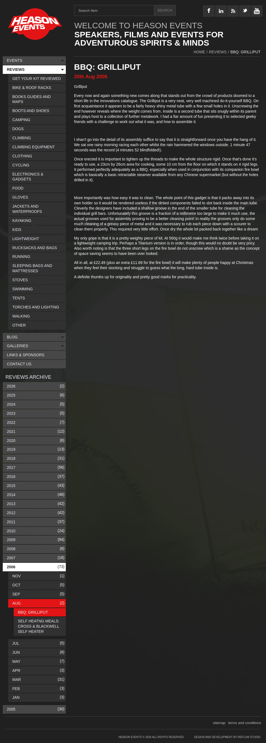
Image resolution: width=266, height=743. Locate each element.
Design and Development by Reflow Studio (227, 737)
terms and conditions (244, 723)
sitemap (219, 723)
